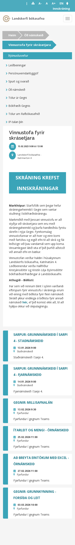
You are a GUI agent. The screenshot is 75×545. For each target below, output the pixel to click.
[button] (69, 3)
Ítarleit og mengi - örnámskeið (41, 430)
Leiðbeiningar (17, 65)
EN (61, 3)
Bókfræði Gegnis (19, 106)
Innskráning (61, 8)
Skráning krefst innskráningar (37, 182)
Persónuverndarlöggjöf (23, 73)
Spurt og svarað (18, 81)
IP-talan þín (15, 122)
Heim (12, 35)
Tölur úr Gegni (17, 98)
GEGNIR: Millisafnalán (33, 402)
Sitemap (33, 3)
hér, (25, 302)
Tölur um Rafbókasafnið (24, 114)
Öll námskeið (33, 35)
